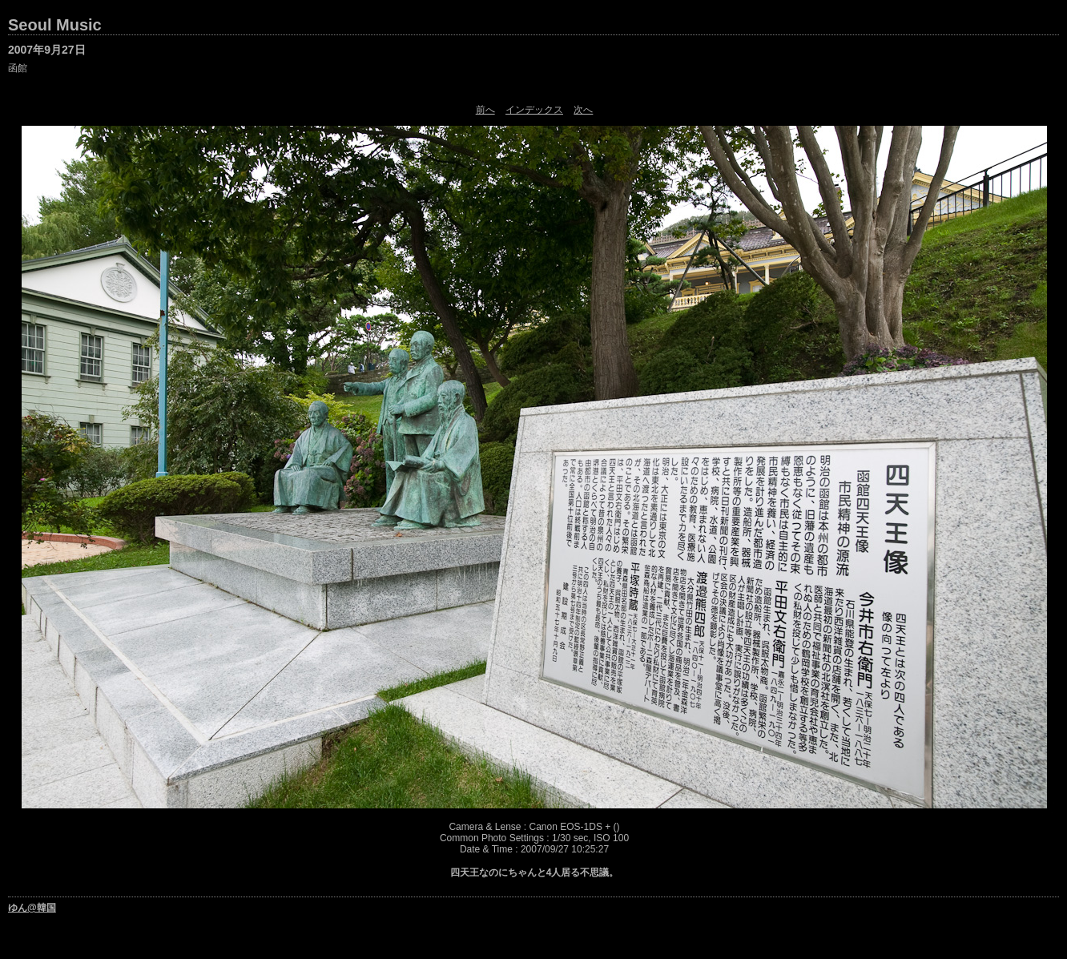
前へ (485, 109)
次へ (583, 109)
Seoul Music (55, 25)
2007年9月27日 (47, 49)
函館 (17, 68)
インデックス (534, 109)
